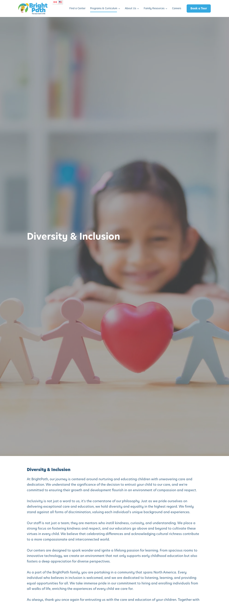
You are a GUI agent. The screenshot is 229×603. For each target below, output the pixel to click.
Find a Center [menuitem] (77, 8)
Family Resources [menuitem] (154, 8)
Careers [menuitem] (176, 8)
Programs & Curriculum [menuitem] (103, 8)
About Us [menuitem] (130, 8)
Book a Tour (198, 8)
